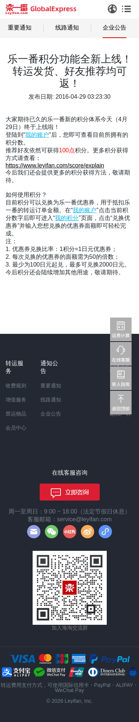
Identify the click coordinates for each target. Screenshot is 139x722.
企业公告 (114, 27)
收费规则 (16, 386)
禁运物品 (16, 414)
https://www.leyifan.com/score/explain (55, 165)
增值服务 (16, 400)
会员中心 (16, 428)
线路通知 (67, 27)
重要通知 (20, 27)
